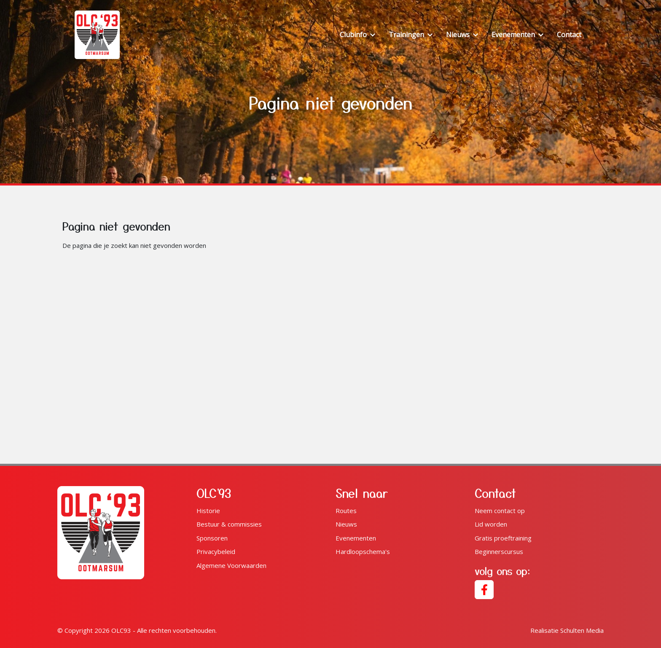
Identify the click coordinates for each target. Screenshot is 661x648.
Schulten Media (567, 630)
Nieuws (346, 524)
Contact (569, 34)
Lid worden (491, 524)
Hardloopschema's (363, 551)
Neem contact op (500, 510)
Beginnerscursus (499, 551)
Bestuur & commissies (229, 524)
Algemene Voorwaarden (231, 565)
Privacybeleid (215, 551)
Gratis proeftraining (503, 538)
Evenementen (356, 538)
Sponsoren (212, 538)
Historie (208, 510)
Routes (346, 510)
